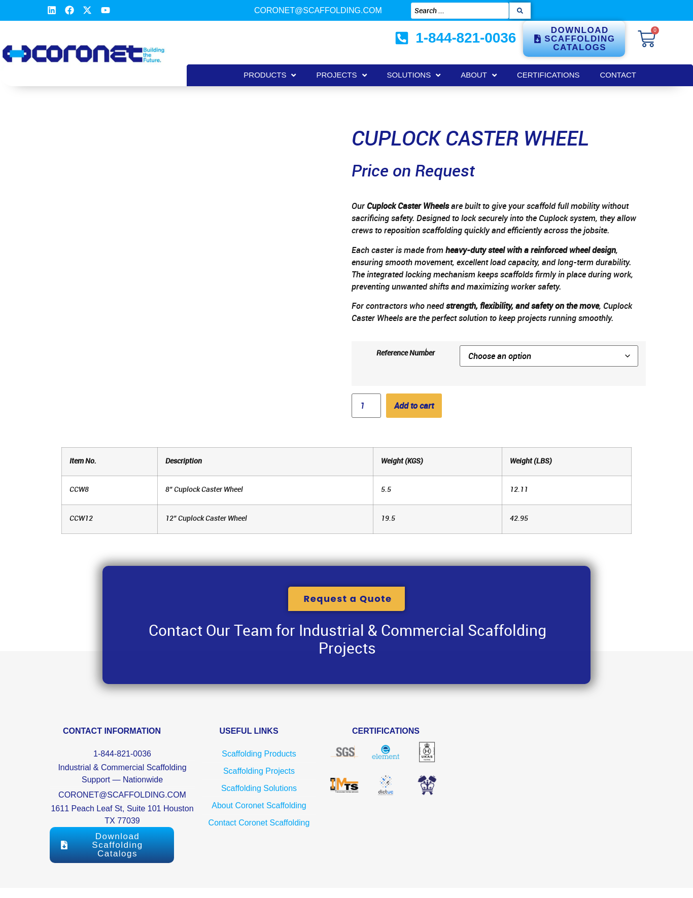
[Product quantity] (366, 405)
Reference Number (405, 352)
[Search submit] (520, 11)
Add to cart (414, 405)
